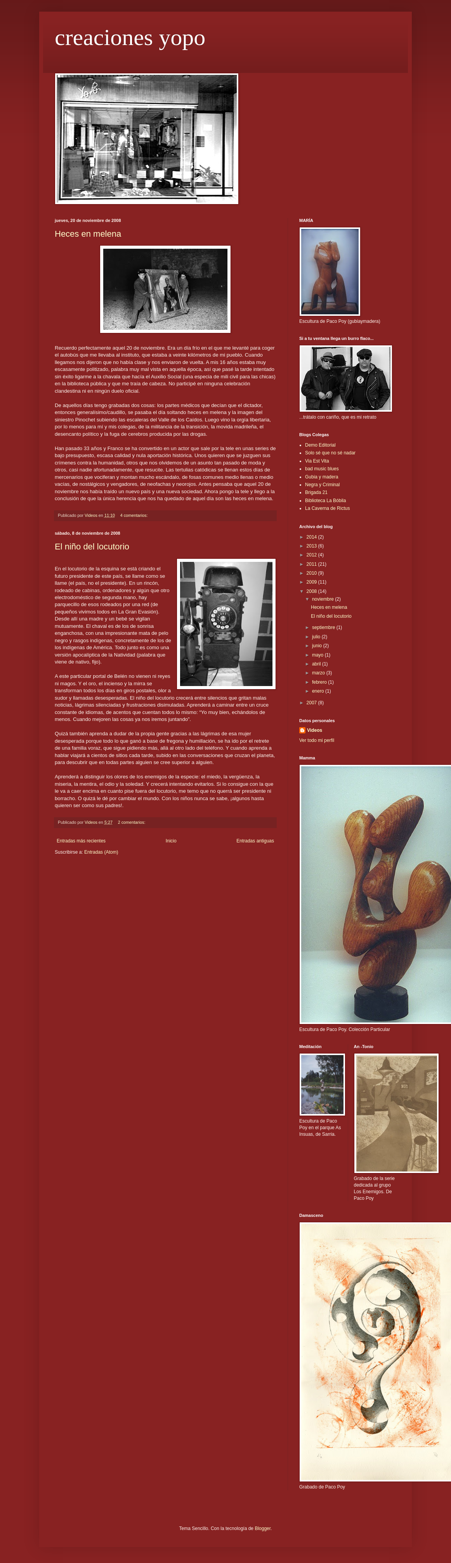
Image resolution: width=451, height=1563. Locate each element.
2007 (312, 702)
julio (317, 636)
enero (318, 691)
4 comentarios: (134, 515)
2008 (312, 591)
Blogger (263, 1528)
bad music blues (322, 468)
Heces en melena (88, 234)
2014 (312, 537)
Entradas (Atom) (101, 852)
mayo (318, 655)
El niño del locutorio (92, 546)
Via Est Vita (317, 461)
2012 (312, 555)
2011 (312, 564)
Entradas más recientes (81, 841)
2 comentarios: (132, 822)
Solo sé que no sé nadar (330, 453)
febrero (320, 682)
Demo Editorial (320, 445)
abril (317, 664)
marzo (319, 673)
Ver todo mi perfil (316, 740)
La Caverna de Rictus (327, 508)
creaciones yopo (130, 37)
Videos (314, 730)
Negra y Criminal (322, 484)
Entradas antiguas (255, 841)
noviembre (323, 599)
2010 (312, 573)
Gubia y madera (321, 477)
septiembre (324, 627)
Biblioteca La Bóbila (325, 500)
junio (317, 645)
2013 (312, 546)
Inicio (171, 841)
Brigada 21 (316, 492)
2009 (312, 582)
